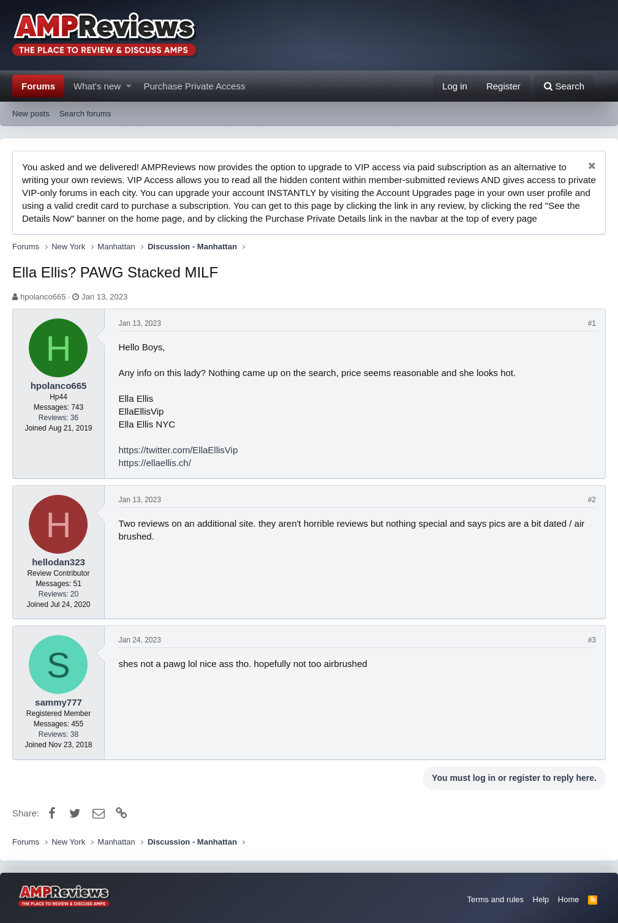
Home (568, 899)
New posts (31, 113)
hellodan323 (58, 562)
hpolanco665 (43, 296)
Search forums (85, 113)
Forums (38, 86)
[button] (129, 86)
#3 (592, 640)
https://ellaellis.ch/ (155, 463)
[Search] (564, 86)
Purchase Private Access (195, 86)
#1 (592, 323)
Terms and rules (495, 899)
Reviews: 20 (58, 594)
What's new (97, 86)
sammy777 (58, 702)
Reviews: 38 (58, 734)
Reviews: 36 (58, 417)
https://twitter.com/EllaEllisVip (178, 450)
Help (541, 899)
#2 (592, 499)
